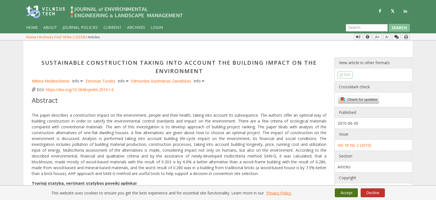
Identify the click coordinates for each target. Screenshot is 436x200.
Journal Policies (80, 27)
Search (399, 27)
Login (157, 27)
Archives (136, 27)
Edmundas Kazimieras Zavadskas (161, 69)
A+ (377, 37)
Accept (346, 193)
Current (112, 27)
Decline (372, 193)
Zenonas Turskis (100, 69)
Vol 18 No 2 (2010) (71, 36)
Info (78, 69)
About (50, 27)
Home (32, 27)
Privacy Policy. (279, 193)
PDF (346, 63)
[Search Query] (367, 27)
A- (387, 37)
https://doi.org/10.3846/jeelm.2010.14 (79, 78)
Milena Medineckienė (51, 69)
